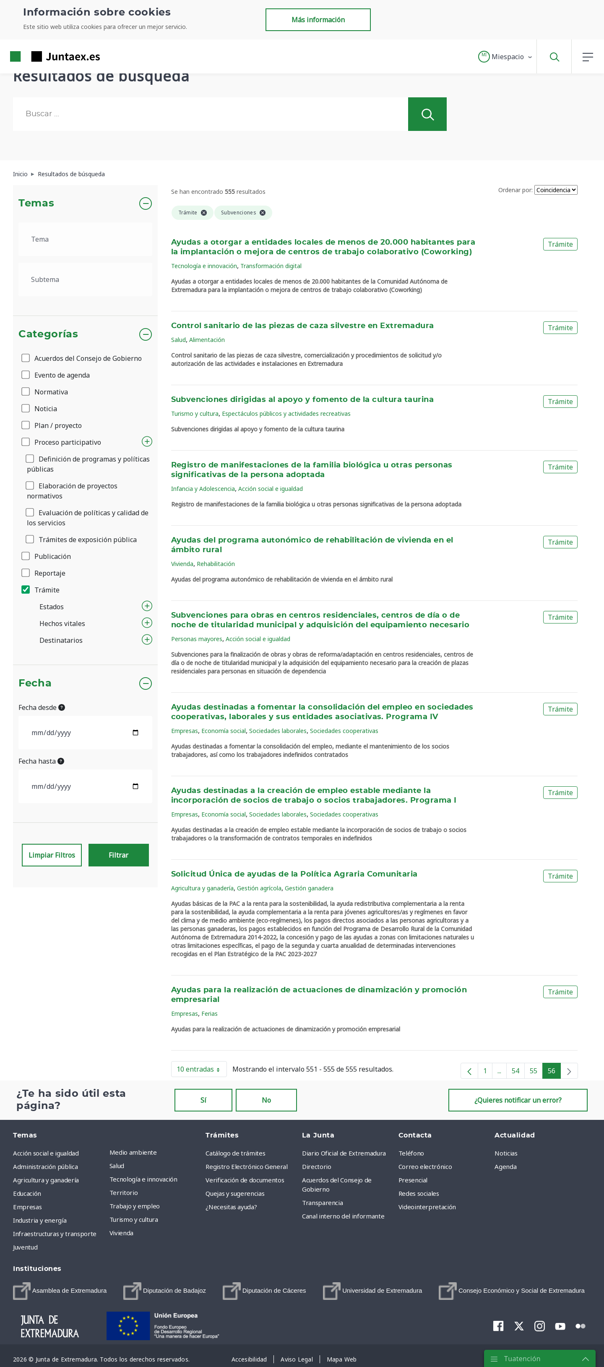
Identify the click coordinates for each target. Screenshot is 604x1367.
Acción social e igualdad (270, 489)
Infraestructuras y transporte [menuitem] (54, 1233)
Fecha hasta (41, 761)
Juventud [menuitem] (25, 1247)
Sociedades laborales (278, 731)
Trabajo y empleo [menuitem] (134, 1206)
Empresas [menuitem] (27, 1207)
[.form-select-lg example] (85, 239)
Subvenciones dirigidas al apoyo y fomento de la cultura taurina (302, 400)
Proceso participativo (62, 442)
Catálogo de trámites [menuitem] (235, 1153)
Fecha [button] (35, 683)
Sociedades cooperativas (344, 731)
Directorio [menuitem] (316, 1166)
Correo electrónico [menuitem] (425, 1166)
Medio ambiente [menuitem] (133, 1152)
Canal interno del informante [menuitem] (343, 1216)
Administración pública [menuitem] (45, 1166)
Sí (203, 1100)
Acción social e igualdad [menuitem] (46, 1153)
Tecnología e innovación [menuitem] (143, 1179)
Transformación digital (271, 266)
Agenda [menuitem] (505, 1166)
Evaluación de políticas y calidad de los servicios (87, 517)
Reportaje (44, 573)
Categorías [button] (48, 334)
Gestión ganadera (309, 888)
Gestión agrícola (259, 888)
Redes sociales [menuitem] (418, 1193)
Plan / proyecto (52, 425)
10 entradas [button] (202, 1070)
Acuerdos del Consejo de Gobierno (82, 358)
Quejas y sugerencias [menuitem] (235, 1193)
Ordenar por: (515, 190)
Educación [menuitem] (27, 1193)
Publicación (47, 556)
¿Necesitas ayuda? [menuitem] (231, 1207)
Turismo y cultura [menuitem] (133, 1219)
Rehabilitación (216, 564)
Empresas (184, 731)
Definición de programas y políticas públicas (88, 464)
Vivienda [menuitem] (121, 1233)
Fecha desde (41, 707)
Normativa (45, 392)
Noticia (40, 408)
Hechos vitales (62, 623)
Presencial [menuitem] (413, 1180)
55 (536, 1072)
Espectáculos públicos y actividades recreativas (286, 413)
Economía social (223, 731)
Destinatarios (61, 640)
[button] (505, 56)
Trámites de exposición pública (82, 539)
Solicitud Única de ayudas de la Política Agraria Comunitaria (294, 874)
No (266, 1100)
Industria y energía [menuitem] (39, 1220)
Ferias (209, 1013)
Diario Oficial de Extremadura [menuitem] (344, 1153)
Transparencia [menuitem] (322, 1202)
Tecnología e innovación (204, 266)
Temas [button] (36, 203)
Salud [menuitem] (116, 1165)
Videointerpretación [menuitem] (427, 1207)
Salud (178, 340)
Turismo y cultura (195, 413)
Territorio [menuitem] (123, 1192)
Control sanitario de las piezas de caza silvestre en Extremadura (302, 326)
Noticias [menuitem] (506, 1153)
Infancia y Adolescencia (203, 489)
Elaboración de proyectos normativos (72, 491)
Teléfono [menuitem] (411, 1153)
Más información (318, 19)
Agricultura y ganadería (202, 888)
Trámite (41, 590)
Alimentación (207, 340)
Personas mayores (196, 639)
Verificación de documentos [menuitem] (245, 1180)
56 (554, 1072)
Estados (51, 606)
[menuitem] (60, 1291)
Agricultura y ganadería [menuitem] (46, 1180)
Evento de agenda (56, 375)
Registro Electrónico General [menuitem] (246, 1166)
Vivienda (182, 564)
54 (518, 1072)
